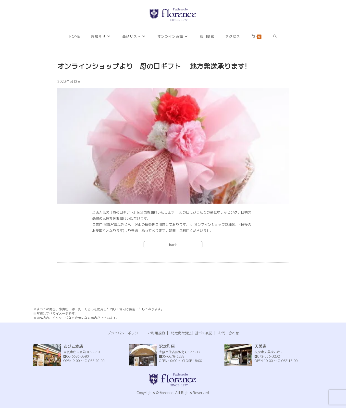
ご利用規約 (156, 333)
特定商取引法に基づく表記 (191, 333)
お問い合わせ (228, 333)
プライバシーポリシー (124, 333)
